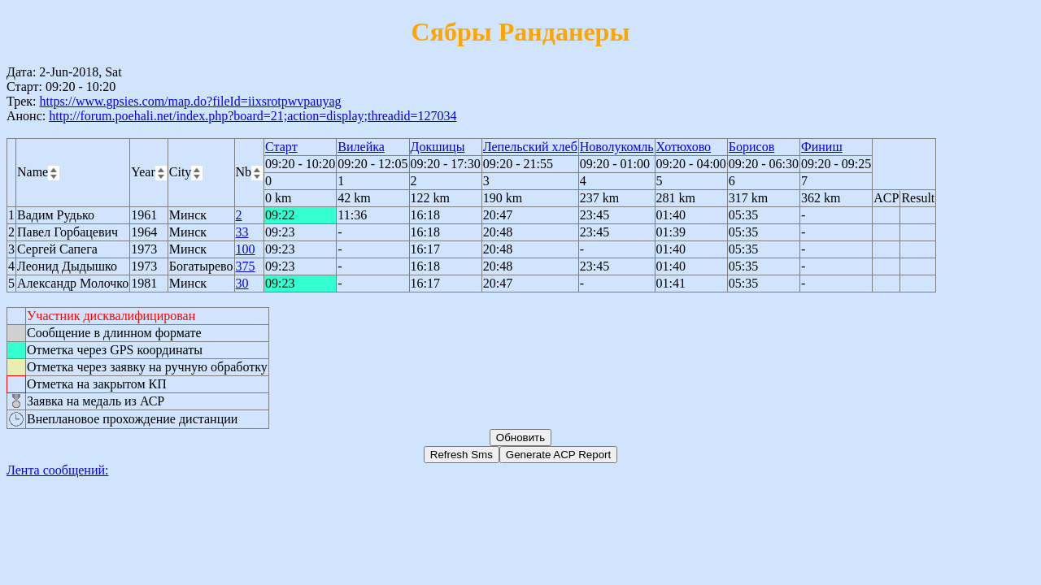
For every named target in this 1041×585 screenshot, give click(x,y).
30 (242, 283)
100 (245, 249)
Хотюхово (684, 147)
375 (245, 266)
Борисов (751, 147)
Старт (281, 147)
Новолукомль (617, 147)
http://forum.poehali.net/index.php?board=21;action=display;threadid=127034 (252, 116)
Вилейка (361, 147)
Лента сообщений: (58, 470)
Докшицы (438, 147)
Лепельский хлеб (530, 147)
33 (242, 232)
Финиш (822, 147)
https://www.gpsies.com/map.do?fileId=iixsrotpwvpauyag (190, 101)
